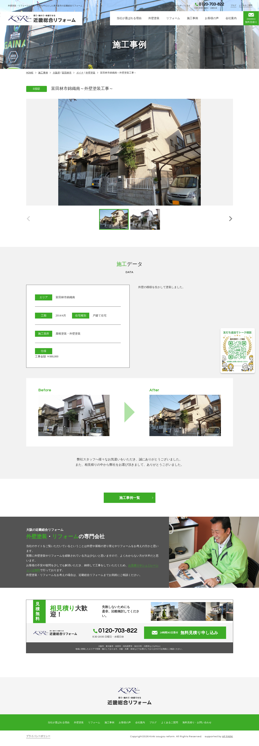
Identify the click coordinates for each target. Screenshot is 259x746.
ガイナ (80, 72)
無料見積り (251, 18)
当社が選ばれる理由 (129, 18)
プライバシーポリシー (38, 736)
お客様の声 (212, 18)
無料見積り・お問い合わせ (196, 722)
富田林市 (67, 72)
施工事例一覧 (129, 498)
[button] (230, 219)
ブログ (233, 5)
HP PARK (227, 736)
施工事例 (192, 18)
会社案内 (231, 18)
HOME (29, 72)
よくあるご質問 (245, 5)
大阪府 (56, 72)
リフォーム (173, 18)
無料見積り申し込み (185, 632)
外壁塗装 (153, 18)
